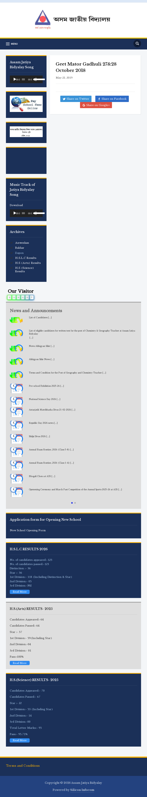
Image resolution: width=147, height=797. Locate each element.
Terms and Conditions (23, 765)
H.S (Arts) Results (28, 263)
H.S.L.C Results (25, 258)
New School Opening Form (28, 530)
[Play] (15, 79)
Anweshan (22, 242)
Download (16, 205)
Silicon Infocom (82, 790)
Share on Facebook (114, 98)
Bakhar (19, 247)
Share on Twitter (78, 98)
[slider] (23, 79)
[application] (26, 79)
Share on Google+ (98, 105)
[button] (72, 503)
